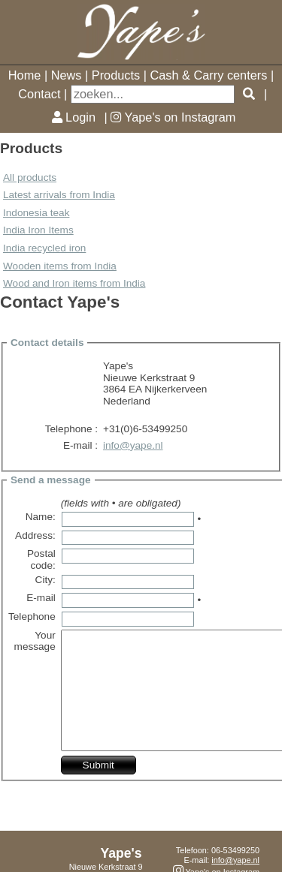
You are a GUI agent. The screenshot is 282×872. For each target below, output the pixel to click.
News (66, 75)
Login (74, 117)
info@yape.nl (133, 445)
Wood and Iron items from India (74, 283)
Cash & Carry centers (208, 75)
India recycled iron (44, 248)
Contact (39, 94)
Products (116, 75)
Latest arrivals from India (59, 194)
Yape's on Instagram (173, 117)
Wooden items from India (60, 266)
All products (29, 177)
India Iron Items (38, 230)
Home (24, 75)
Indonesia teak (36, 212)
